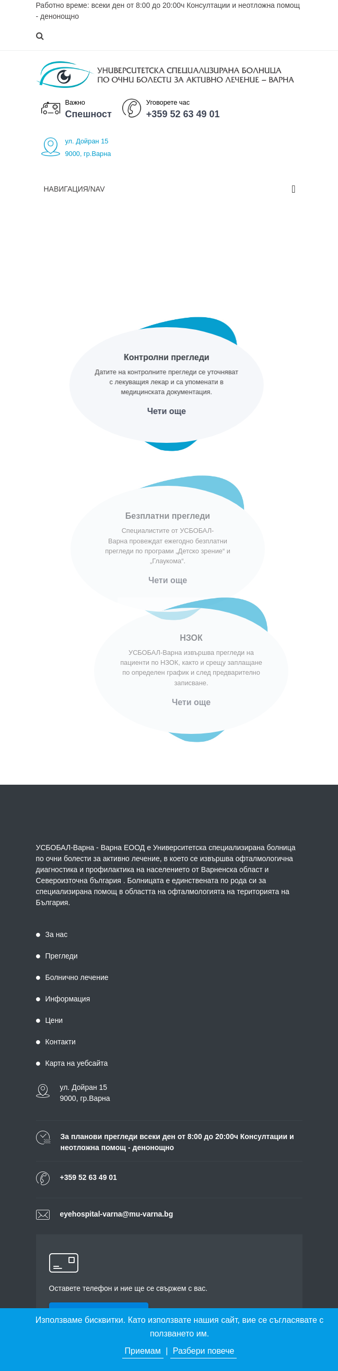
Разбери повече (204, 1350)
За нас (52, 934)
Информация (63, 999)
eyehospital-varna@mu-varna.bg (116, 1214)
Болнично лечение (72, 977)
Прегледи (57, 956)
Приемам (143, 1350)
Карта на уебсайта (72, 1063)
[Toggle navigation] (293, 189)
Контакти (56, 1042)
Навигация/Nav (74, 189)
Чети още (164, 411)
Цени (49, 1020)
